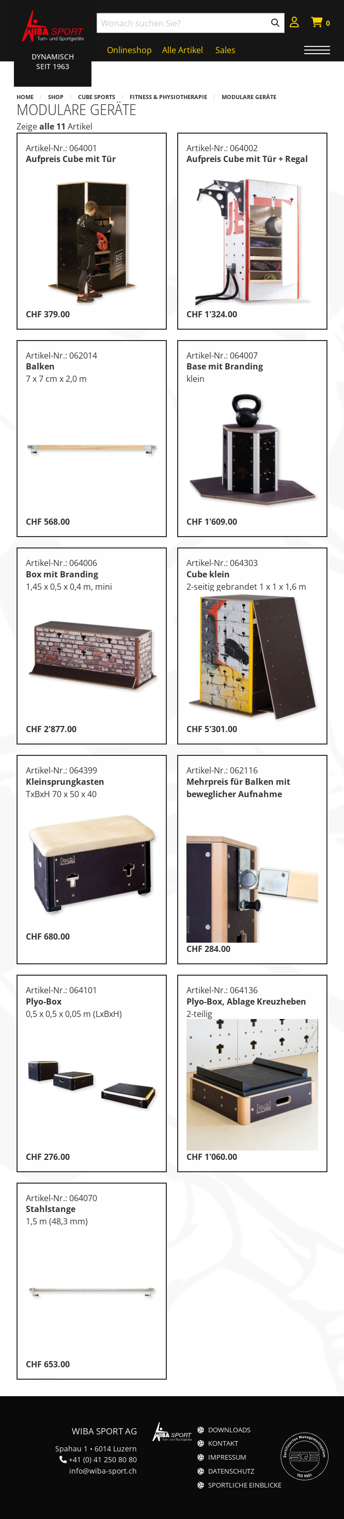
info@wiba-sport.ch (103, 1471)
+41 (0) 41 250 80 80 (103, 1459)
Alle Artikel (182, 50)
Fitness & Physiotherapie (168, 97)
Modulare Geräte (249, 97)
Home (25, 97)
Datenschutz (231, 1471)
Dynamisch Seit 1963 (53, 61)
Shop (56, 97)
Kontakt (223, 1443)
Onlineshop (129, 50)
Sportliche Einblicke (245, 1485)
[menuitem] (294, 23)
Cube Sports (96, 97)
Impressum (227, 1457)
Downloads (229, 1430)
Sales (225, 50)
